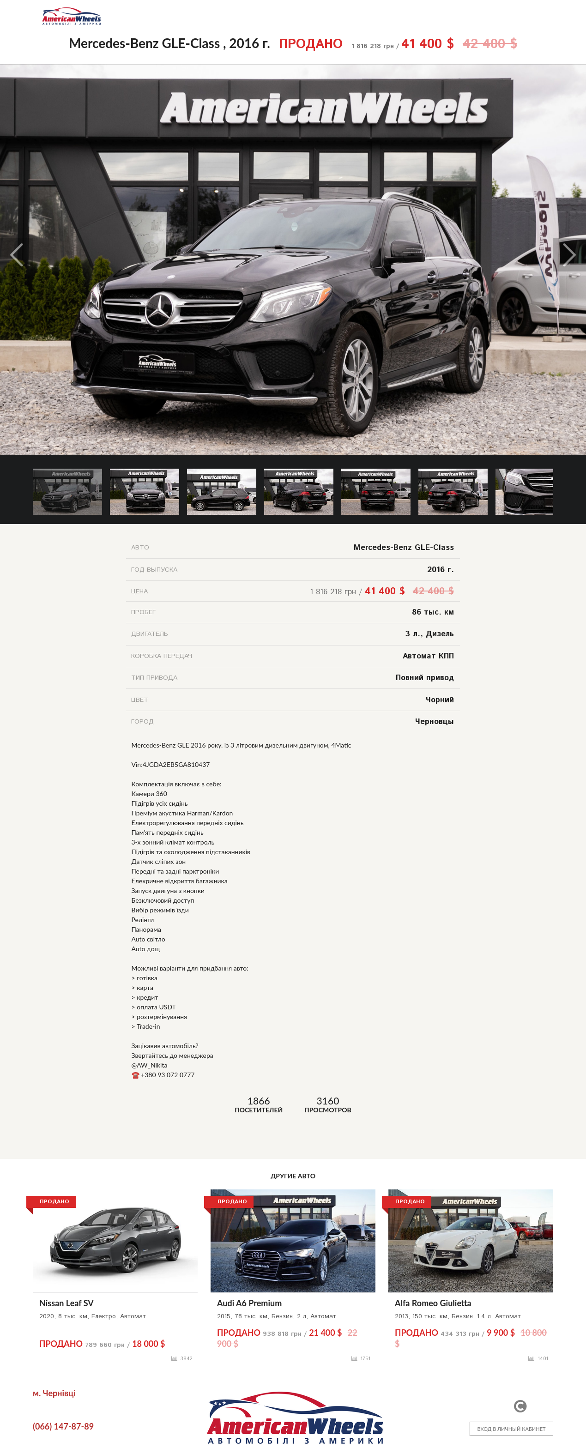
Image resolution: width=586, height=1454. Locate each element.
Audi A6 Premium (249, 1303)
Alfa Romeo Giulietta (433, 1303)
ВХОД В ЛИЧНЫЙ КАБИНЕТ (511, 1429)
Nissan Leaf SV (66, 1303)
